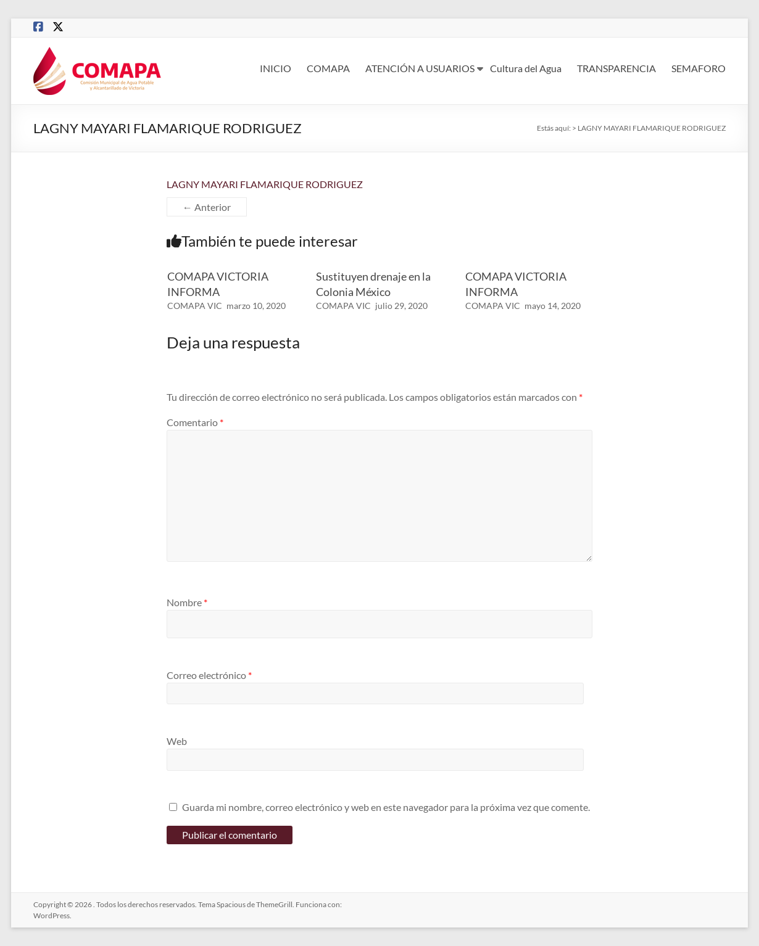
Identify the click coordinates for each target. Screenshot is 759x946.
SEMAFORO (698, 68)
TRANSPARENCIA (616, 68)
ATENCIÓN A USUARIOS (420, 68)
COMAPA (328, 68)
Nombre (187, 602)
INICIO (275, 68)
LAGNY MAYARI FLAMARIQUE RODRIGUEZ (265, 184)
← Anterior (207, 207)
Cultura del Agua (526, 68)
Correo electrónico (209, 675)
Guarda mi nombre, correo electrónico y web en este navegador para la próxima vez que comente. (386, 807)
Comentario (195, 422)
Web (177, 741)
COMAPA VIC (194, 305)
